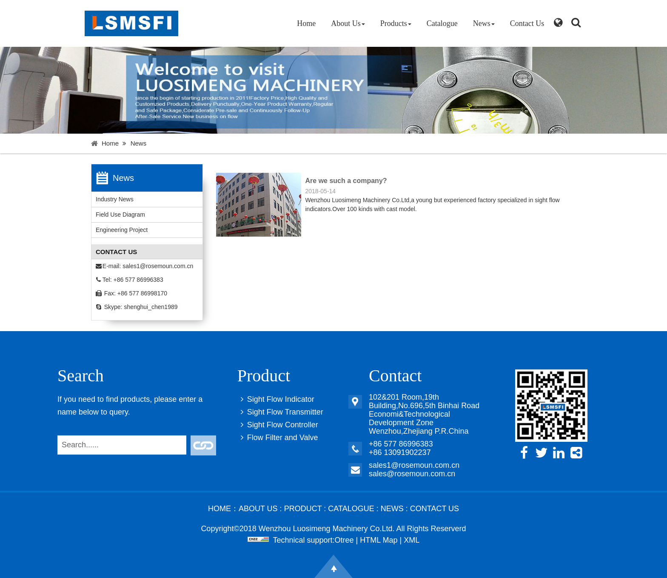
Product (303, 508)
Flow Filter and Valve (277, 437)
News (484, 23)
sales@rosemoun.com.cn (412, 473)
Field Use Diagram (120, 214)
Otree (344, 540)
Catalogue (442, 23)
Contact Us (527, 23)
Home (306, 23)
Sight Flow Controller (277, 425)
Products (395, 23)
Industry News (115, 199)
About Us (348, 23)
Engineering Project (122, 229)
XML (411, 540)
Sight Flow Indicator (275, 399)
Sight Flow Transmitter (280, 412)
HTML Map (378, 540)
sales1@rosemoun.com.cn (158, 266)
